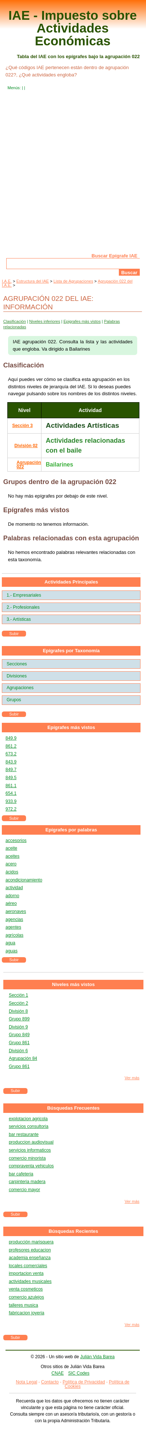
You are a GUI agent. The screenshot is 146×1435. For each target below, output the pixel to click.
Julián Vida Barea (97, 1356)
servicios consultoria (28, 1126)
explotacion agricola (28, 1118)
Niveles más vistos (73, 984)
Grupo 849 (19, 1034)
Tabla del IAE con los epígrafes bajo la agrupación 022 (78, 56)
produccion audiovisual (31, 1142)
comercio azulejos (26, 1297)
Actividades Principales (71, 582)
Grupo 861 (19, 1042)
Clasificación (14, 321)
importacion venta (26, 1273)
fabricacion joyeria (26, 1312)
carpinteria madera (27, 1181)
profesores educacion (30, 1250)
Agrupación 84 (23, 1058)
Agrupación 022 (29, 464)
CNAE (57, 1373)
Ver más (132, 1078)
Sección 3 (22, 425)
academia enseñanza (30, 1257)
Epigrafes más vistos (82, 321)
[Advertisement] (73, 177)
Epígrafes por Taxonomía (71, 650)
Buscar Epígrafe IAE (115, 255)
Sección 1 (18, 995)
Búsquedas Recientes (73, 1231)
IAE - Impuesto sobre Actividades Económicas (72, 28)
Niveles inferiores (44, 321)
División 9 (18, 1027)
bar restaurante (24, 1134)
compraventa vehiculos (31, 1165)
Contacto (50, 1382)
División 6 (18, 1050)
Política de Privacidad (84, 1382)
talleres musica (23, 1305)
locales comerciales (28, 1265)
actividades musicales (30, 1281)
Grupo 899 (19, 1019)
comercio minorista (27, 1158)
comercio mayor (24, 1189)
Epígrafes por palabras (71, 829)
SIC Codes (79, 1373)
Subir (14, 633)
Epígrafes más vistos (71, 727)
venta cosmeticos (26, 1289)
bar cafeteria (21, 1174)
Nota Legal (26, 1382)
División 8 (18, 1011)
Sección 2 (18, 1003)
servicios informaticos (30, 1150)
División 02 (25, 445)
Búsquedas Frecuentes (73, 1108)
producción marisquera (31, 1242)
